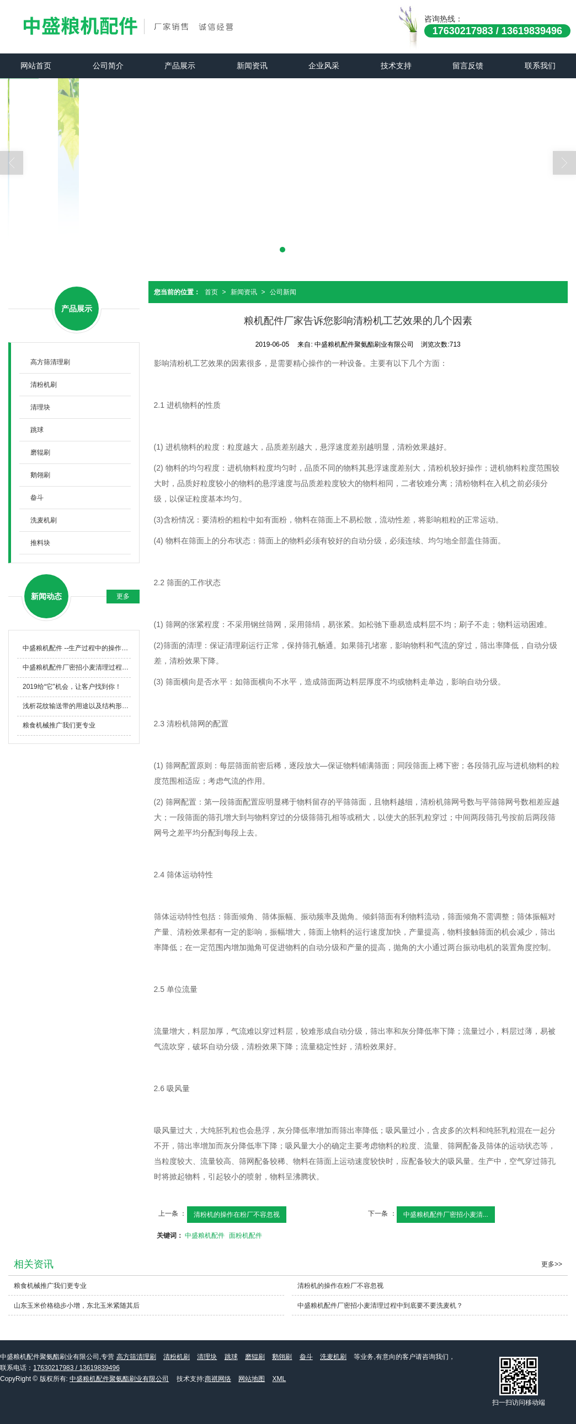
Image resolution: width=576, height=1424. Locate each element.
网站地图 (251, 1379)
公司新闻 (283, 292)
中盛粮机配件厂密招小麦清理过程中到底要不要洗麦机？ (77, 667)
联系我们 (540, 65)
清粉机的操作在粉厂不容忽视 (237, 1214)
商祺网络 (218, 1379)
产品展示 (179, 65)
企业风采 (323, 65)
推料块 (40, 543)
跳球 (37, 430)
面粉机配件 (245, 1235)
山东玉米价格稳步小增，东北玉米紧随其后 (77, 1305)
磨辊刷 (40, 452)
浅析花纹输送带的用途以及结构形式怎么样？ (77, 706)
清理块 (40, 407)
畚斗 (37, 497)
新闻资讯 (252, 65)
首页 (211, 292)
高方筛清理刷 (50, 362)
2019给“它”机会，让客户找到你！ (72, 687)
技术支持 (396, 65)
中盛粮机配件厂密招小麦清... (445, 1214)
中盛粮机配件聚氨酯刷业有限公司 (119, 1379)
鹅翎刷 (40, 475)
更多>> (551, 1264)
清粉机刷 (43, 385)
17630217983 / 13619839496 (76, 1368)
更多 (123, 596)
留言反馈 (467, 65)
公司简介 (108, 65)
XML (279, 1379)
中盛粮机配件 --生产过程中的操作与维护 (77, 648)
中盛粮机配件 (205, 1235)
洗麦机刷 (43, 520)
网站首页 (35, 65)
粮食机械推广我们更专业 (59, 725)
